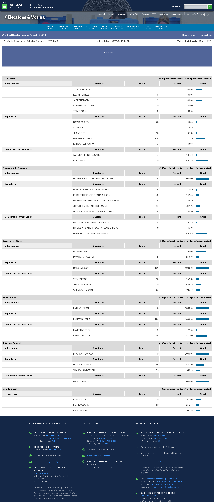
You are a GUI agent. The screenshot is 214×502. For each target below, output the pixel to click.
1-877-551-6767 (161, 438)
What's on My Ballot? (91, 27)
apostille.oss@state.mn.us (169, 481)
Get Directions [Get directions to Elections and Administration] (42, 473)
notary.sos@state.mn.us (166, 487)
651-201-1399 (106, 438)
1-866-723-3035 (108, 441)
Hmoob (111, 14)
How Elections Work (161, 27)
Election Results (104, 27)
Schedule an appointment (153, 462)
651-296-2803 (159, 435)
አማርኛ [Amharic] (195, 14)
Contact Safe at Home (98, 456)
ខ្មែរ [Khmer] (188, 14)
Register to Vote (50, 27)
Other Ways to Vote (77, 27)
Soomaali (122, 14)
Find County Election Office (117, 27)
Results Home (188, 35)
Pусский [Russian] (145, 14)
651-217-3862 (56, 450)
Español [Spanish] (101, 14)
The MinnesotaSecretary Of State (31, 6)
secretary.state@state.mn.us (55, 462)
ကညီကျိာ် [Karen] (205, 14)
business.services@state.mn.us (162, 479)
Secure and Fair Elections (133, 27)
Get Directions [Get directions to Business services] (148, 495)
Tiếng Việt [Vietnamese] (133, 14)
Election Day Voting (63, 27)
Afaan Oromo (177, 14)
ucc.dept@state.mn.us (163, 484)
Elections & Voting (24, 17)
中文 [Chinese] (154, 14)
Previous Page (205, 35)
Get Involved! (147, 27)
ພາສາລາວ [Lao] (163, 14)
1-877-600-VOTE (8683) (59, 438)
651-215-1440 (53, 435)
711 (53, 441)
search (176, 6)
